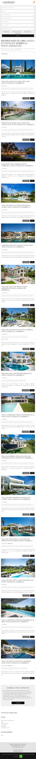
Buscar (18, 35)
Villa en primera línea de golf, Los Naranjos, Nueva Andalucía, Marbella (17, 457)
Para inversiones (27, 31)
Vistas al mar (17, 33)
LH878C (32, 431)
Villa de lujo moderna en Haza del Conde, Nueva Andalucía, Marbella (16, 498)
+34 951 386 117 (19, 749)
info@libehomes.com (18, 751)
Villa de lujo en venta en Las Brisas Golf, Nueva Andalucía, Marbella (16, 662)
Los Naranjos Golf (5, 727)
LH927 (32, 139)
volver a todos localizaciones (7, 720)
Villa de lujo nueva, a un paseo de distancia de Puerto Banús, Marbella (17, 540)
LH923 (32, 220)
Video (3, 119)
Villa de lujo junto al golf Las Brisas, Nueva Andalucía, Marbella (17, 330)
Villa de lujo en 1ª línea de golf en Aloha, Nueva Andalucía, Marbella (16, 206)
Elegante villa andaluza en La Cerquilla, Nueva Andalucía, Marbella (18, 165)
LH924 (32, 180)
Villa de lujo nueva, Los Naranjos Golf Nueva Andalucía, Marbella (18, 581)
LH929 (32, 98)
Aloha (2, 722)
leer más (18, 702)
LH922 (32, 262)
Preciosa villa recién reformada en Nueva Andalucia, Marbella (17, 374)
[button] (3, 69)
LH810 (32, 555)
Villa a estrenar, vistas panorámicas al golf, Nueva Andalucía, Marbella (18, 415)
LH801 (32, 595)
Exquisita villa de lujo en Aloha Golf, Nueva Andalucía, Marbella (17, 246)
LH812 (32, 514)
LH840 (32, 473)
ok (20, 756)
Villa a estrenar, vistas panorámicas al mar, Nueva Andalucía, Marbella (18, 621)
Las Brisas (3, 726)
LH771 (32, 636)
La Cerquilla (3, 725)
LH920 (32, 305)
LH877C (32, 678)
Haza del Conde (4, 723)
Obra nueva (7, 31)
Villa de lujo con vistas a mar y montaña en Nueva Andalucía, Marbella (15, 288)
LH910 (32, 349)
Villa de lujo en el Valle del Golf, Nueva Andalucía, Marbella (16, 82)
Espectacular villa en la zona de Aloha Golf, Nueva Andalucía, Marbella (18, 123)
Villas (2, 735)
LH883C (32, 390)
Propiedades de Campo (16, 31)
